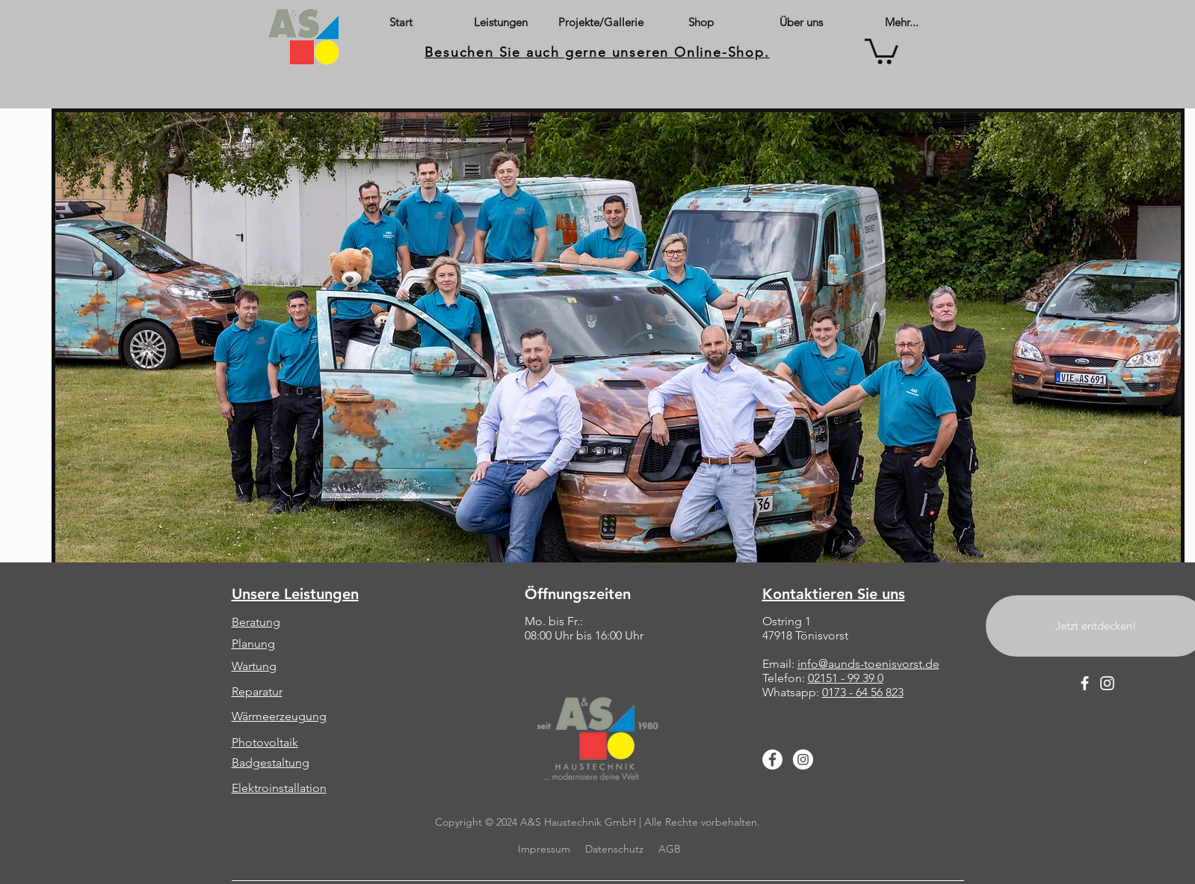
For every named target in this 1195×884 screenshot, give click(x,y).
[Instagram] (803, 759)
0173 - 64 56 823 (863, 692)
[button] (881, 50)
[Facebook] (772, 759)
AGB (669, 849)
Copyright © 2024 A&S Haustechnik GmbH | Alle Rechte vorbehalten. (597, 822)
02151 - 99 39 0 (845, 678)
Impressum (542, 849)
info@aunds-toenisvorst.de (868, 664)
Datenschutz (614, 849)
